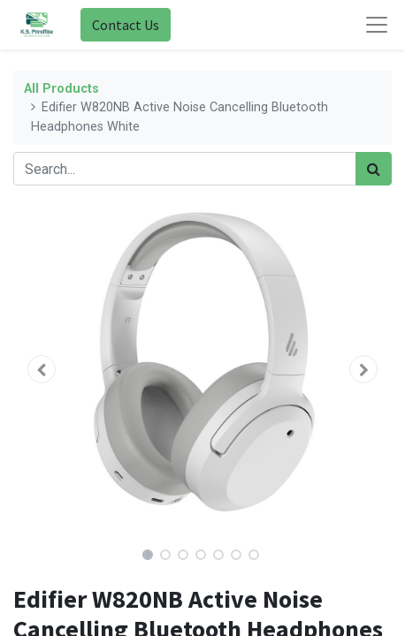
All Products (61, 88)
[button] (41, 369)
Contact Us (125, 25)
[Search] (373, 169)
